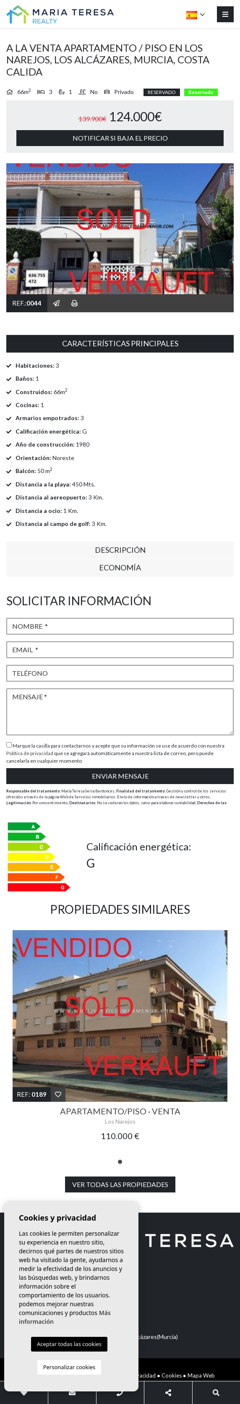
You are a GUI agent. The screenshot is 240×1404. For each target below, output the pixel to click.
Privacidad (143, 1375)
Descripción (120, 549)
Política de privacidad (30, 753)
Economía (120, 567)
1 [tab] (120, 1162)
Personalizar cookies (69, 1367)
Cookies (172, 1375)
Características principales (120, 343)
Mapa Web (201, 1375)
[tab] (120, 344)
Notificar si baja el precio (120, 138)
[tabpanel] (120, 1040)
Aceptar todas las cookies (69, 1344)
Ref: (32, 1094)
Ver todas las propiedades (120, 1184)
